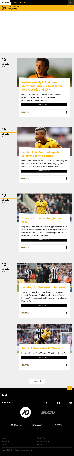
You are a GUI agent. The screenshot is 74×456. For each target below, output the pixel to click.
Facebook (66, 112)
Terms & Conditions (43, 441)
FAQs (4, 444)
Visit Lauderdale (16, 425)
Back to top (69, 388)
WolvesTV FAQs (42, 444)
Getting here (6, 438)
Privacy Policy (41, 438)
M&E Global (58, 425)
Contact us (5, 441)
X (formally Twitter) (61, 112)
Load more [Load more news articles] (37, 381)
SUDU (48, 412)
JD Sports (25, 412)
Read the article (44, 105)
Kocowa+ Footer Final (37, 425)
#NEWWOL (25, 112)
